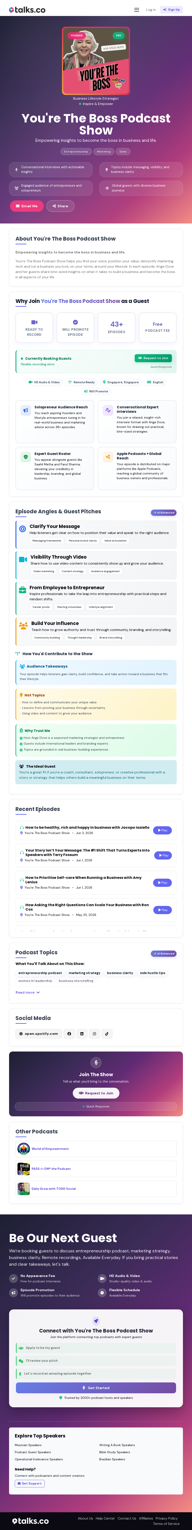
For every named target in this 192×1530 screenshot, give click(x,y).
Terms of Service (166, 1523)
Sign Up (171, 10)
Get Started (96, 1387)
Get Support (30, 1483)
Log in (151, 9)
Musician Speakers (28, 1445)
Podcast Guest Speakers (33, 1452)
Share (60, 206)
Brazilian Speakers (112, 1459)
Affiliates (146, 1518)
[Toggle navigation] (136, 9)
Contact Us (127, 1518)
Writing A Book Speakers (117, 1445)
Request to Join (153, 362)
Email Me (27, 206)
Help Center (105, 1518)
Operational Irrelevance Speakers (39, 1459)
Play (162, 834)
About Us (85, 1518)
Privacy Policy (167, 1518)
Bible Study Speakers (114, 1452)
